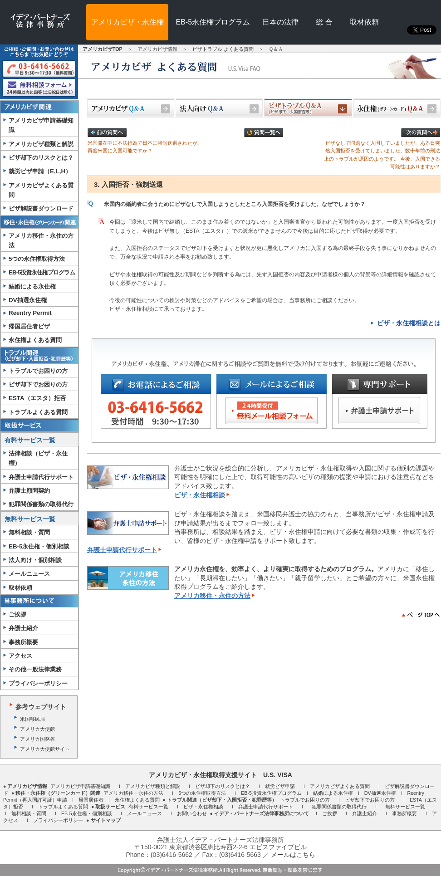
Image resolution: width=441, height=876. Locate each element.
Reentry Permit (30, 312)
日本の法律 (280, 22)
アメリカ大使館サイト (45, 749)
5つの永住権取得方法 (202, 793)
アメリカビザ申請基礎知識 (41, 125)
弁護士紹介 (23, 628)
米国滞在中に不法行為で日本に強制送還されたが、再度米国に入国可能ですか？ (145, 141)
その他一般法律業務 (35, 669)
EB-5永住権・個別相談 (39, 546)
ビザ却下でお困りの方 (38, 384)
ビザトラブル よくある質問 (223, 49)
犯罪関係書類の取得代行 (41, 504)
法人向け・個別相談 (35, 560)
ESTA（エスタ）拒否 (37, 398)
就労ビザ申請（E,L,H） (40, 171)
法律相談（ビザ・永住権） (38, 458)
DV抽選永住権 (28, 300)
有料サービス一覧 (30, 440)
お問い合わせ (192, 813)
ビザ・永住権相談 (199, 495)
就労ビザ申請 (280, 786)
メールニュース (29, 573)
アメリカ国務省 (37, 739)
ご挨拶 (17, 614)
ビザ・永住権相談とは (409, 323)
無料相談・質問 (29, 532)
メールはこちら (293, 854)
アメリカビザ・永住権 (127, 22)
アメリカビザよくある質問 (41, 190)
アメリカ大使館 (37, 729)
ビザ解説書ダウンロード (41, 208)
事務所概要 (23, 642)
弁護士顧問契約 (29, 490)
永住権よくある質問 (35, 340)
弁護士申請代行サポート (41, 477)
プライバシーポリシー (38, 683)
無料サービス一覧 (30, 519)
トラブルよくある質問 (38, 412)
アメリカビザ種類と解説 (41, 144)
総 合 (324, 22)
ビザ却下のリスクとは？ (41, 157)
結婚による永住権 (32, 286)
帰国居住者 (90, 800)
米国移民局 (32, 719)
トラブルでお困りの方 (38, 370)
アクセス (20, 655)
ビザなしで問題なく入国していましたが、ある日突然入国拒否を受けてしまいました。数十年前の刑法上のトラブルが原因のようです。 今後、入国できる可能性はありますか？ (382, 149)
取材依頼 (364, 22)
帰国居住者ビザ (29, 326)
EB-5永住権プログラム (213, 22)
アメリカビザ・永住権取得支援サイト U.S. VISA (220, 774)
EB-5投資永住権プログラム (42, 272)
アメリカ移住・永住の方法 (41, 240)
